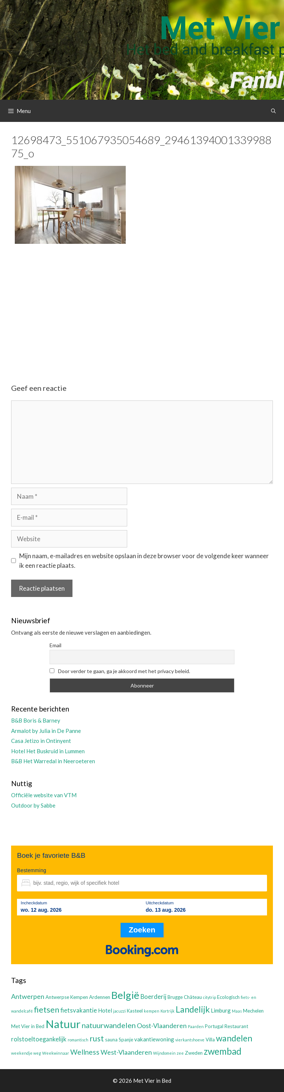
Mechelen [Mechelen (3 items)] (253, 1011)
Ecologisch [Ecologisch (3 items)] (228, 997)
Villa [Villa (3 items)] (210, 1039)
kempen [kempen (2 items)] (151, 1011)
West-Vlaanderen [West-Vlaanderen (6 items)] (126, 1052)
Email (55, 645)
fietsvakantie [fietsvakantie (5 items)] (78, 1010)
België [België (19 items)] (125, 995)
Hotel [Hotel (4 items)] (105, 1010)
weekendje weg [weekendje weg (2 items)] (26, 1053)
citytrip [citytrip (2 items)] (209, 997)
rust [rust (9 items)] (96, 1038)
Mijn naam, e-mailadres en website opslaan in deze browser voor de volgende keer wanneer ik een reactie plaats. (144, 560)
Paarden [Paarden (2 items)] (196, 1026)
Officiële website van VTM (44, 795)
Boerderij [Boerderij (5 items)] (153, 996)
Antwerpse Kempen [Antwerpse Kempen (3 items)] (66, 997)
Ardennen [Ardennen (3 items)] (99, 997)
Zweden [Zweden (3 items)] (194, 1053)
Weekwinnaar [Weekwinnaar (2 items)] (55, 1053)
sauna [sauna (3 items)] (111, 1039)
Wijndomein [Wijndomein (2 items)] (164, 1053)
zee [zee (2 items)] (180, 1053)
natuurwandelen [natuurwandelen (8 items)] (109, 1025)
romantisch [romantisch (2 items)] (78, 1039)
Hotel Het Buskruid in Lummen (48, 751)
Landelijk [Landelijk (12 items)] (193, 1009)
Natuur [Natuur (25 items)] (63, 1023)
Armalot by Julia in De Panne (46, 730)
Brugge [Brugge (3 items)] (175, 997)
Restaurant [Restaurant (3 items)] (236, 1026)
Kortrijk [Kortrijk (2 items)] (167, 1011)
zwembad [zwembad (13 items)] (222, 1051)
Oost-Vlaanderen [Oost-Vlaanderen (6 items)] (162, 1025)
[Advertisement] (142, 307)
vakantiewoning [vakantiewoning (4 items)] (154, 1039)
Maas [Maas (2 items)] (237, 1011)
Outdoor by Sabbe (33, 805)
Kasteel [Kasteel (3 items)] (135, 1011)
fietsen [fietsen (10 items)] (46, 1009)
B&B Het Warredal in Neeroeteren (53, 761)
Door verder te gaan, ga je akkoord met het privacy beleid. (120, 671)
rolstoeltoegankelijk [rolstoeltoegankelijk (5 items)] (39, 1039)
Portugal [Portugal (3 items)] (214, 1026)
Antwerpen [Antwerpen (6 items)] (27, 996)
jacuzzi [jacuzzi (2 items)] (119, 1011)
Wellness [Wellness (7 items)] (84, 1052)
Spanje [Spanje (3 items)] (126, 1039)
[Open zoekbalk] (273, 111)
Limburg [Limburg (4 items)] (221, 1010)
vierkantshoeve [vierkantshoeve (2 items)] (189, 1039)
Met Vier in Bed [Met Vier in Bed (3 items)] (27, 1026)
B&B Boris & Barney (35, 720)
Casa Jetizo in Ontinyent (41, 740)
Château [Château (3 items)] (193, 997)
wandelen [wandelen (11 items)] (234, 1038)
